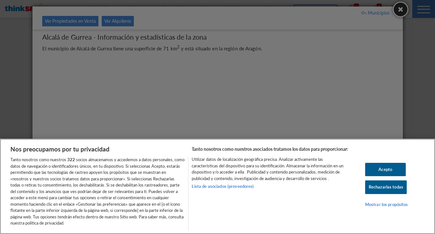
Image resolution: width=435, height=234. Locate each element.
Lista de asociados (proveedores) (223, 186)
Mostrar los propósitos (386, 204)
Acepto (385, 169)
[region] (217, 186)
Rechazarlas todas (386, 186)
